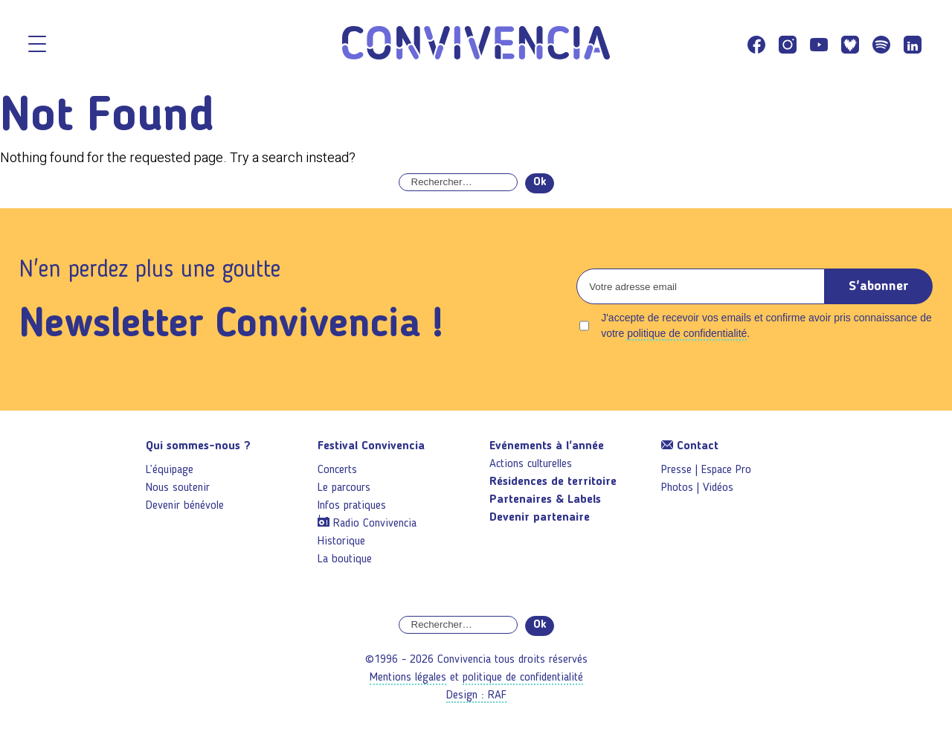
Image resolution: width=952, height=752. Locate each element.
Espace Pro (726, 470)
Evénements (546, 446)
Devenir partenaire (539, 518)
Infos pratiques (352, 506)
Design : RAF (476, 695)
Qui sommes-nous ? (198, 446)
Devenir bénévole (185, 506)
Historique (341, 541)
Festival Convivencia (371, 446)
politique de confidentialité (687, 333)
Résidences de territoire (553, 482)
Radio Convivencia (374, 524)
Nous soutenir (178, 488)
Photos (677, 488)
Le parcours (344, 488)
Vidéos (718, 488)
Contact (689, 446)
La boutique (345, 559)
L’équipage (169, 470)
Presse (676, 470)
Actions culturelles (530, 464)
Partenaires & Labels (545, 500)
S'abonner (879, 286)
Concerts (337, 470)
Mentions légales (408, 678)
